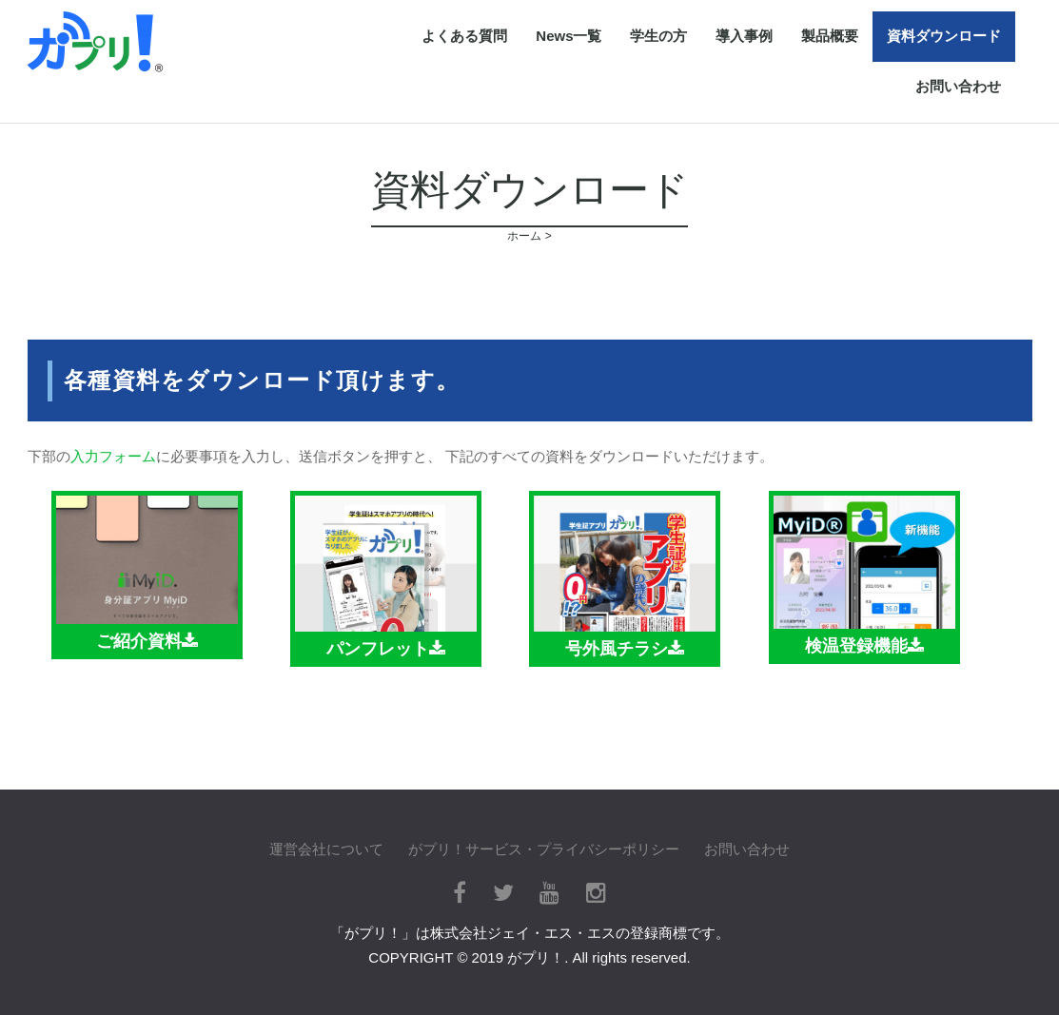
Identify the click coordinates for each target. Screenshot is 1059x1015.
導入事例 (744, 36)
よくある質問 (464, 36)
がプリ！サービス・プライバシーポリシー (543, 849)
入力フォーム (113, 456)
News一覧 (568, 36)
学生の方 (658, 36)
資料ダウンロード (944, 36)
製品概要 (829, 36)
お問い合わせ (958, 86)
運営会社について (326, 849)
